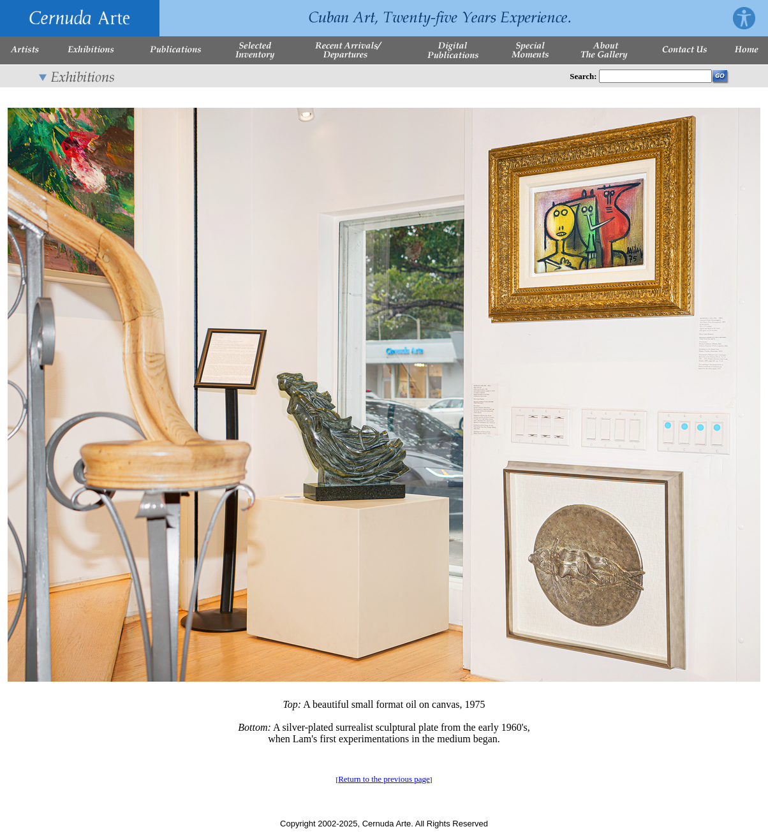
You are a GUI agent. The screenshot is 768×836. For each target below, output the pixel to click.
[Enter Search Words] (655, 76)
